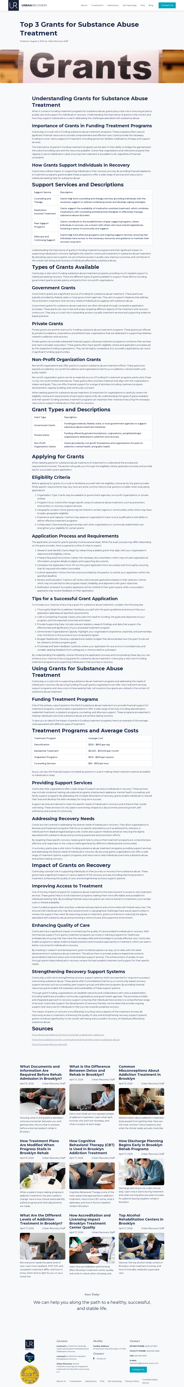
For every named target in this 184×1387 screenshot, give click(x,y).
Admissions (113, 5)
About (84, 5)
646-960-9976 (138, 1356)
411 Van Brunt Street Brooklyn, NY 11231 (109, 1347)
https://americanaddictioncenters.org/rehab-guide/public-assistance (68, 1035)
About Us (61, 1381)
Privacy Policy (132, 1381)
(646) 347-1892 (143, 1346)
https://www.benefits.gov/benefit (49, 1044)
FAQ (142, 5)
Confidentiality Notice (150, 1381)
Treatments (97, 5)
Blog (151, 5)
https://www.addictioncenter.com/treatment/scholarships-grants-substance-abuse (76, 1039)
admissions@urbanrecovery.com (144, 1361)
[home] (27, 5)
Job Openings (130, 5)
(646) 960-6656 (144, 1351)
